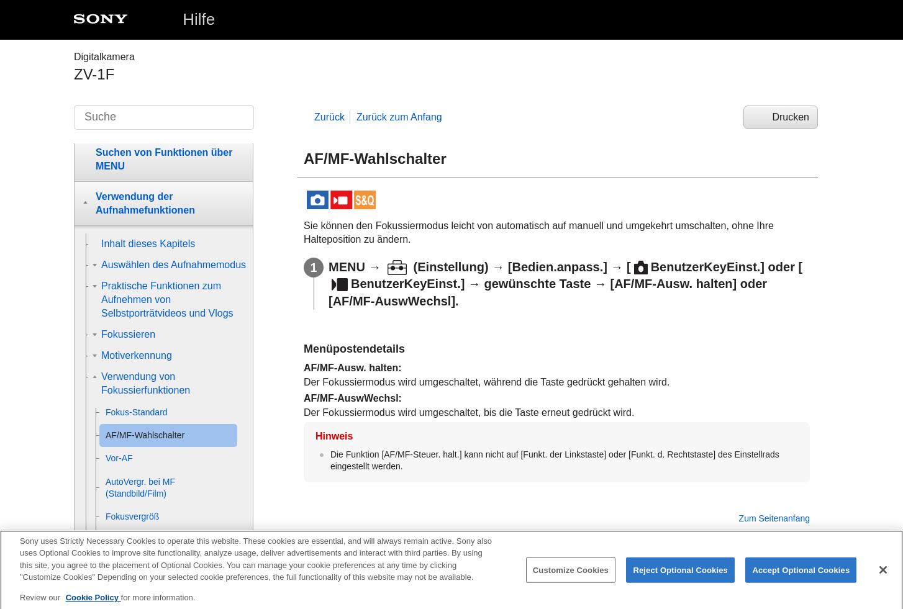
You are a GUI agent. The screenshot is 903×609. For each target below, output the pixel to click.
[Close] (883, 578)
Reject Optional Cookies (680, 578)
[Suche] (164, 117)
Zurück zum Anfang (399, 117)
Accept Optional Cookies (801, 578)
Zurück (329, 117)
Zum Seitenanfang (774, 518)
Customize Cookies (571, 578)
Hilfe (199, 19)
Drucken (790, 117)
